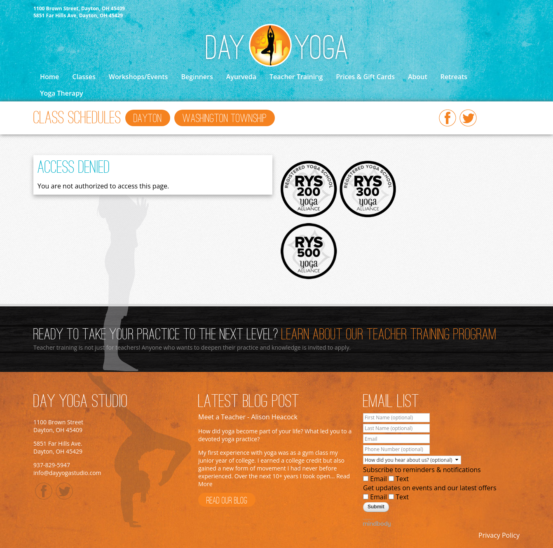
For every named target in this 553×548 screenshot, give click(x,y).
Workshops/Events (138, 76)
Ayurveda (241, 76)
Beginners (197, 76)
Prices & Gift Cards (365, 76)
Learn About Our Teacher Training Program (389, 335)
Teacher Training (296, 76)
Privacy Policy (499, 535)
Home (49, 76)
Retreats (454, 76)
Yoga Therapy (61, 93)
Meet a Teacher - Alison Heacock (248, 416)
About (417, 76)
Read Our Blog (226, 501)
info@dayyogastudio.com (67, 473)
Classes (83, 76)
